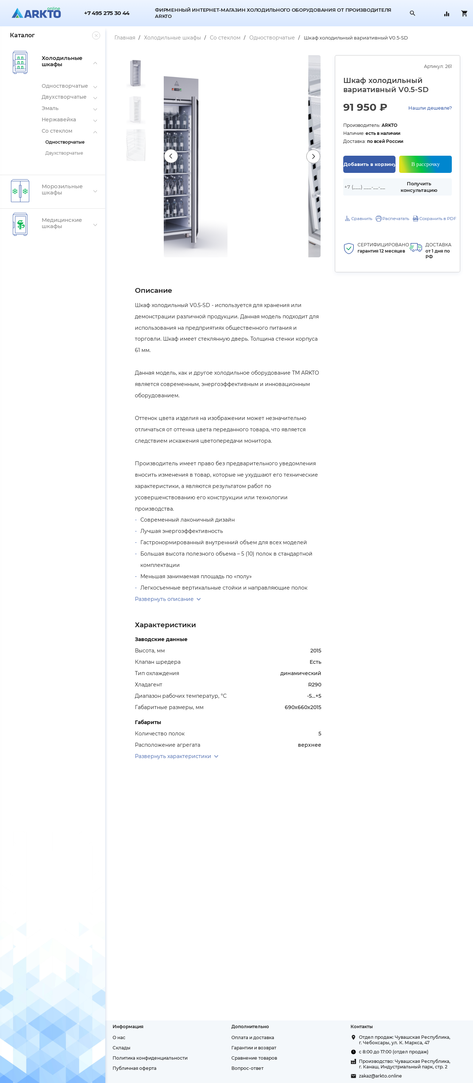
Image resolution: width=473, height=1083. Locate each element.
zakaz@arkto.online (377, 1076)
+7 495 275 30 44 (106, 13)
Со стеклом (217, 37)
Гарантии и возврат (248, 1047)
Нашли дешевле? (430, 108)
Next (310, 156)
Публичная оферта (126, 1068)
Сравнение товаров (249, 1058)
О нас (111, 1037)
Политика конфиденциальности (142, 1058)
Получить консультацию (418, 187)
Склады (113, 1047)
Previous (164, 156)
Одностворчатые (264, 37)
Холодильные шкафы (164, 37)
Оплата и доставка (247, 1037)
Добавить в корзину (367, 164)
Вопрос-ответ (242, 1068)
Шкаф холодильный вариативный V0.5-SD (348, 38)
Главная (116, 37)
